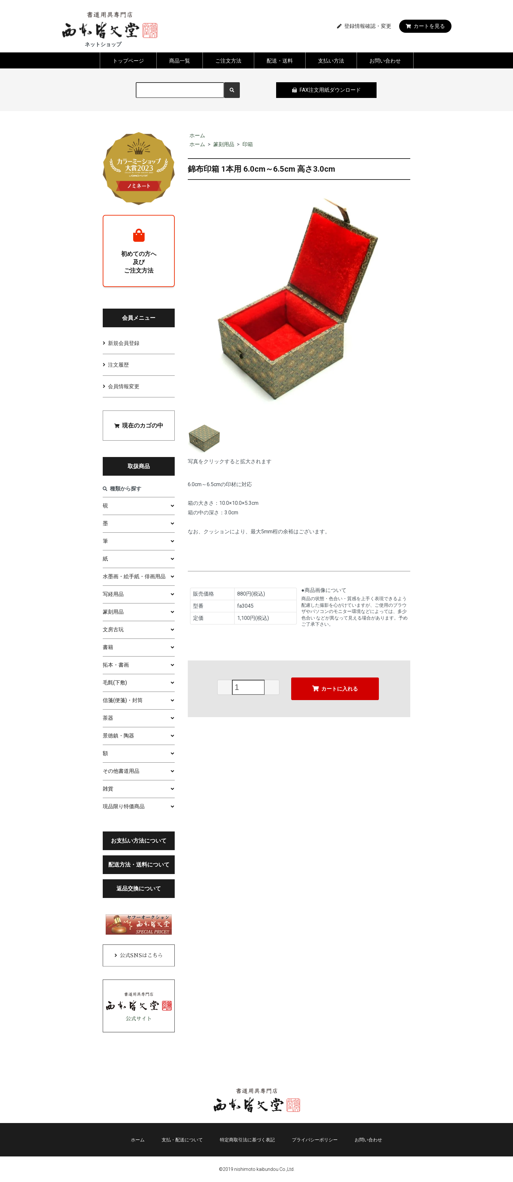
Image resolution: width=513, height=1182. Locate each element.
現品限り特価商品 (124, 806)
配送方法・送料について (138, 864)
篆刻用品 (223, 144)
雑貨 (108, 789)
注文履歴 (118, 365)
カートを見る (425, 26)
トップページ (128, 61)
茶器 (108, 718)
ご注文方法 (228, 61)
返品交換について (138, 888)
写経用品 (113, 594)
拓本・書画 (116, 665)
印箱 (247, 144)
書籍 (108, 647)
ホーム (197, 135)
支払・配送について (182, 1139)
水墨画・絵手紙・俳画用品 (134, 576)
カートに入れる (335, 688)
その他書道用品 (121, 771)
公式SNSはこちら (141, 955)
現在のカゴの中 (138, 425)
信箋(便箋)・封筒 (123, 700)
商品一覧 (179, 61)
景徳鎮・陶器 (118, 736)
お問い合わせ (385, 61)
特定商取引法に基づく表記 (247, 1139)
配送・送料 (280, 61)
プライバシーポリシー (315, 1139)
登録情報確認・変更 (364, 26)
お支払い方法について (139, 840)
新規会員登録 (123, 343)
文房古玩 (113, 629)
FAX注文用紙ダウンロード (326, 90)
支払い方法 (331, 61)
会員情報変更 (123, 386)
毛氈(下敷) (115, 682)
